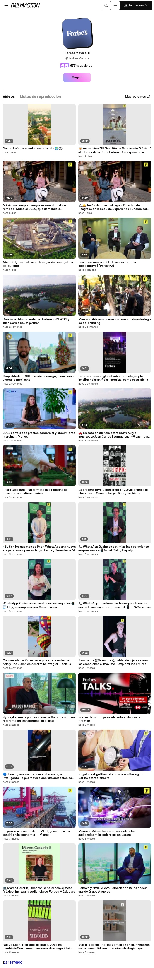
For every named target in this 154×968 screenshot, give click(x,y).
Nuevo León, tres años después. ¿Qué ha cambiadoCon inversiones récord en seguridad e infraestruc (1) (37, 946)
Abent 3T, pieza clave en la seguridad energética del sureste (38, 264)
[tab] (9, 97)
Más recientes (138, 96)
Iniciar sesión (136, 5)
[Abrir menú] (6, 5)
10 (20, 963)
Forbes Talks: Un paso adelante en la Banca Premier (109, 719)
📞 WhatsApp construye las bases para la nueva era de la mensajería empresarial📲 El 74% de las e (114, 605)
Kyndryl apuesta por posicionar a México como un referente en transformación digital (39, 719)
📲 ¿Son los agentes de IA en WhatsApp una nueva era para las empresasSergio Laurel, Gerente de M (39, 548)
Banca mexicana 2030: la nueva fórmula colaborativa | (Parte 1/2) (107, 264)
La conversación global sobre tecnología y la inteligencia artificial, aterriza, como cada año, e (113, 378)
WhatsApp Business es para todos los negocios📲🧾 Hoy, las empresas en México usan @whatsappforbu (39, 605)
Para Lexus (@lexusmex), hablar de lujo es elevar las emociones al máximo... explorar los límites (113, 662)
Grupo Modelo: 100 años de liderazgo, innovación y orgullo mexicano (38, 378)
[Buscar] (106, 5)
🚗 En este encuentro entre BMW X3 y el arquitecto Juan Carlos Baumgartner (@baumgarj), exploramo (114, 434)
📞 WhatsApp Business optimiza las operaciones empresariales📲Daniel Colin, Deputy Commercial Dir (113, 548)
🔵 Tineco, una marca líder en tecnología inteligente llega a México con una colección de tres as (37, 776)
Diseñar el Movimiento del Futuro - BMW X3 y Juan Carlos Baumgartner (36, 321)
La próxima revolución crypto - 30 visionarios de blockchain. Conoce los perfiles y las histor (113, 491)
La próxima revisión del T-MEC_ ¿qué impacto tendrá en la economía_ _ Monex (36, 833)
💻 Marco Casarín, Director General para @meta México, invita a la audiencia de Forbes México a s (39, 889)
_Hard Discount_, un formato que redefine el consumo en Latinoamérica (35, 491)
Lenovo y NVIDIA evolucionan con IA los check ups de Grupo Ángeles (112, 889)
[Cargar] (115, 5)
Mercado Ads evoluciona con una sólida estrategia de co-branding (114, 321)
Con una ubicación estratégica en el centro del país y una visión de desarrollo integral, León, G (37, 662)
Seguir (77, 77)
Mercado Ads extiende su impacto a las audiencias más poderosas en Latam (106, 833)
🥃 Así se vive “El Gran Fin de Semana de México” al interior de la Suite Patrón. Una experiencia (114, 150)
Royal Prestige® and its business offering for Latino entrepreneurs (111, 776)
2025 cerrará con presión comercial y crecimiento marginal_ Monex (39, 434)
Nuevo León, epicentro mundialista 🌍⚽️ (33, 148)
